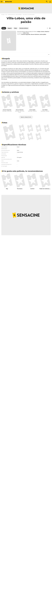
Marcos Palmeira (19, 109)
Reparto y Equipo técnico (26, 117)
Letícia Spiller (32, 109)
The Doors (19, 188)
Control (32, 188)
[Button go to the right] (50, 28)
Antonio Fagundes (7, 109)
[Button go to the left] (47, 28)
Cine (6, 14)
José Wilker (45, 109)
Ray (7, 188)
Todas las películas (11, 14)
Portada (2, 14)
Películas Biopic (19, 14)
